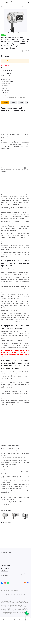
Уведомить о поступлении (15, 61)
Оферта (25, 594)
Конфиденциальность (16, 594)
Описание (5, 102)
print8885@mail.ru (6, 574)
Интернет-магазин (6, 552)
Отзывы (14, 102)
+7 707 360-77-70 (5, 568)
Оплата (21, 102)
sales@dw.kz (4, 570)
